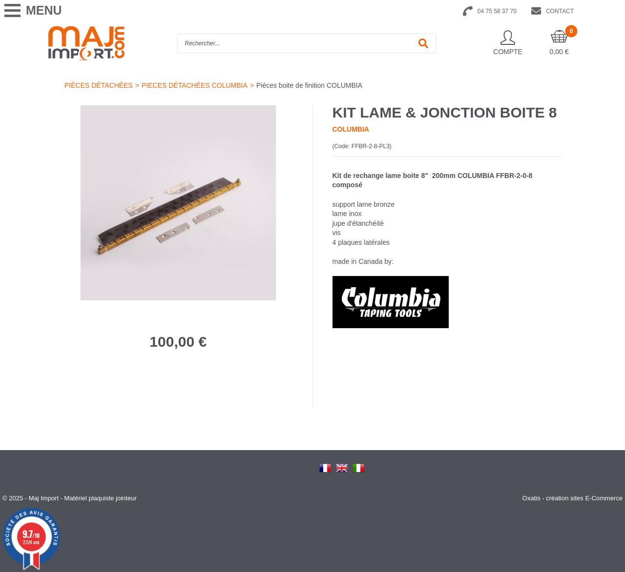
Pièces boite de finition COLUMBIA (309, 85)
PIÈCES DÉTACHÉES (98, 85)
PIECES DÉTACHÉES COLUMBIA (195, 85)
